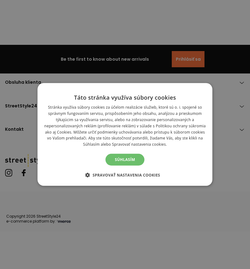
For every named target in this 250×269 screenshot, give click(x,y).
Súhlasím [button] (125, 159)
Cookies (64, 131)
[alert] (125, 134)
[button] (125, 175)
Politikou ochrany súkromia (181, 126)
